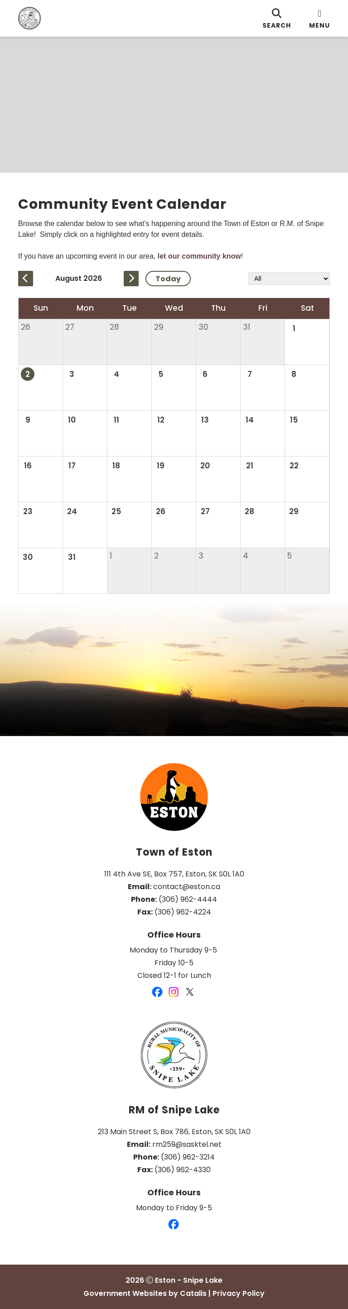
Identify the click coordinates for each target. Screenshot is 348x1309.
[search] (276, 18)
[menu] (319, 18)
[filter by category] (289, 278)
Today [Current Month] (168, 278)
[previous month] (25, 278)
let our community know (199, 256)
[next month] (131, 278)
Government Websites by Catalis (145, 1293)
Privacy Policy (239, 1293)
